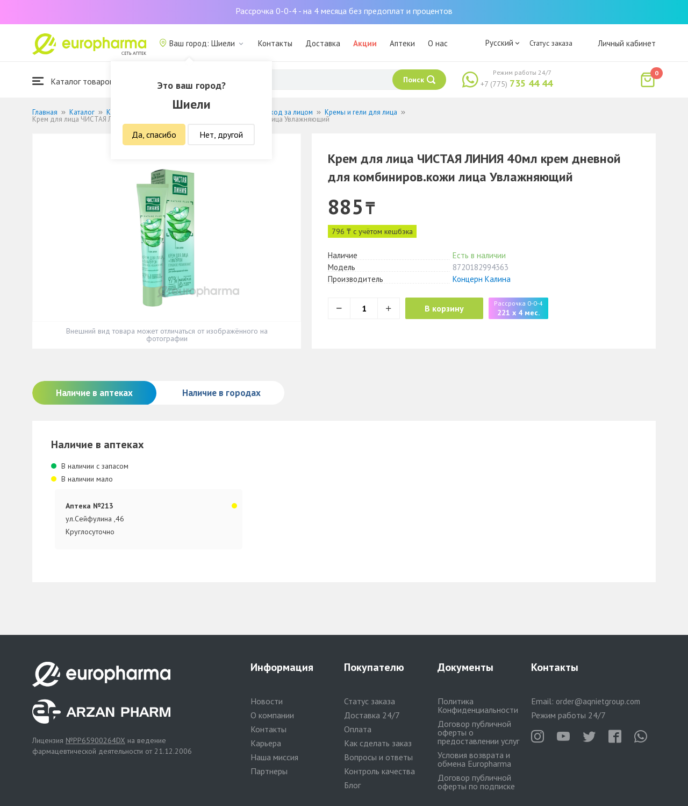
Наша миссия (274, 757)
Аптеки (402, 43)
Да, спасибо (154, 134)
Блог (352, 785)
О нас (438, 43)
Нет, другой (221, 134)
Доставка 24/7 (372, 715)
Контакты (275, 43)
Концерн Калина (482, 279)
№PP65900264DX (95, 740)
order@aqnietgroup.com (598, 701)
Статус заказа (550, 43)
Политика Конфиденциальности (478, 705)
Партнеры (269, 771)
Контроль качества (379, 771)
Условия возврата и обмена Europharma (474, 759)
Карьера (265, 743)
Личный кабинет (627, 43)
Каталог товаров (73, 81)
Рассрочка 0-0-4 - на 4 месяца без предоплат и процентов (344, 10)
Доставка (322, 43)
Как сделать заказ (378, 743)
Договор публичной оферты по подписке (476, 781)
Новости (266, 701)
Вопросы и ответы (378, 757)
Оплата (357, 729)
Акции (365, 43)
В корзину (446, 308)
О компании (272, 715)
